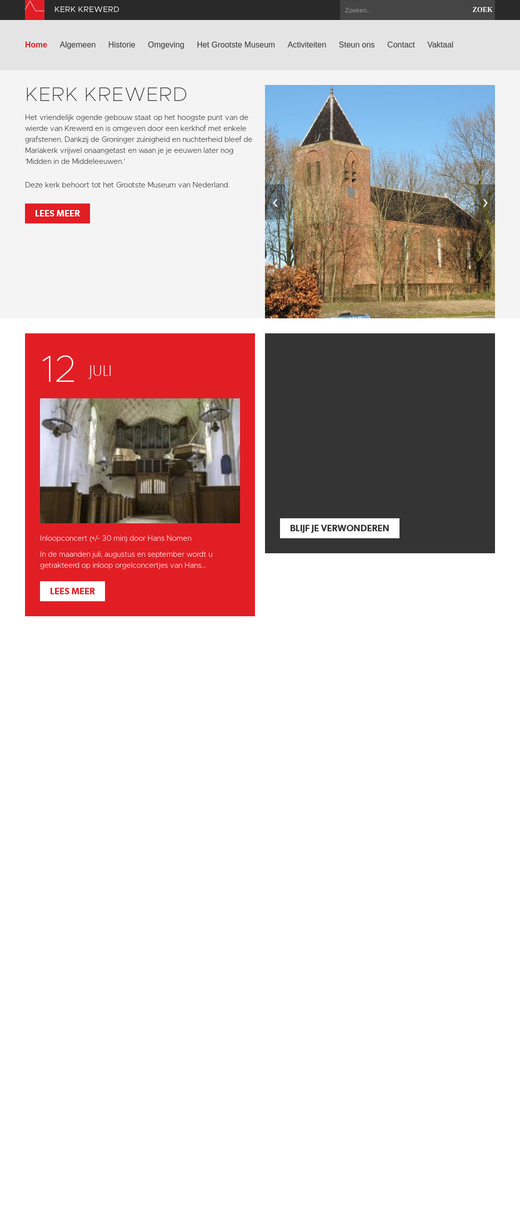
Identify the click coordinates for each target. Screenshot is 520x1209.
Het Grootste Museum (236, 44)
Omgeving (166, 44)
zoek (482, 9)
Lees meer (57, 213)
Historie (122, 44)
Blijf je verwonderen (340, 528)
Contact (401, 44)
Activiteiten (307, 44)
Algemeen (78, 44)
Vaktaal (441, 44)
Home (36, 44)
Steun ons (357, 44)
